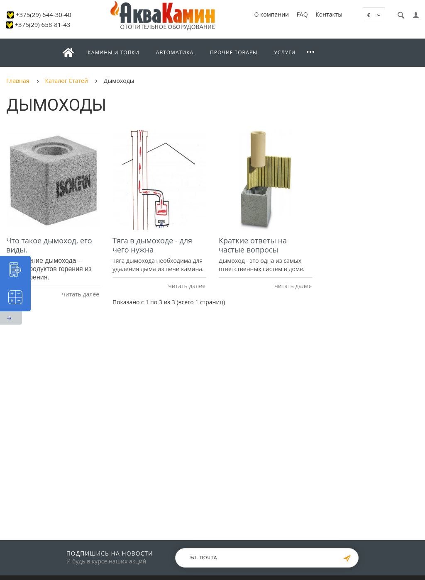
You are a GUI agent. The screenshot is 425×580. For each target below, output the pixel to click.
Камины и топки (113, 52)
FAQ (302, 14)
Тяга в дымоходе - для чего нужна (152, 245)
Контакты (328, 14)
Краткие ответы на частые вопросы (253, 245)
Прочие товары (233, 52)
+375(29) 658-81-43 (42, 24)
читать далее (80, 294)
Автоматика (174, 52)
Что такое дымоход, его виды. (49, 245)
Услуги (285, 52)
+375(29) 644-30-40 (43, 14)
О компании (271, 14)
